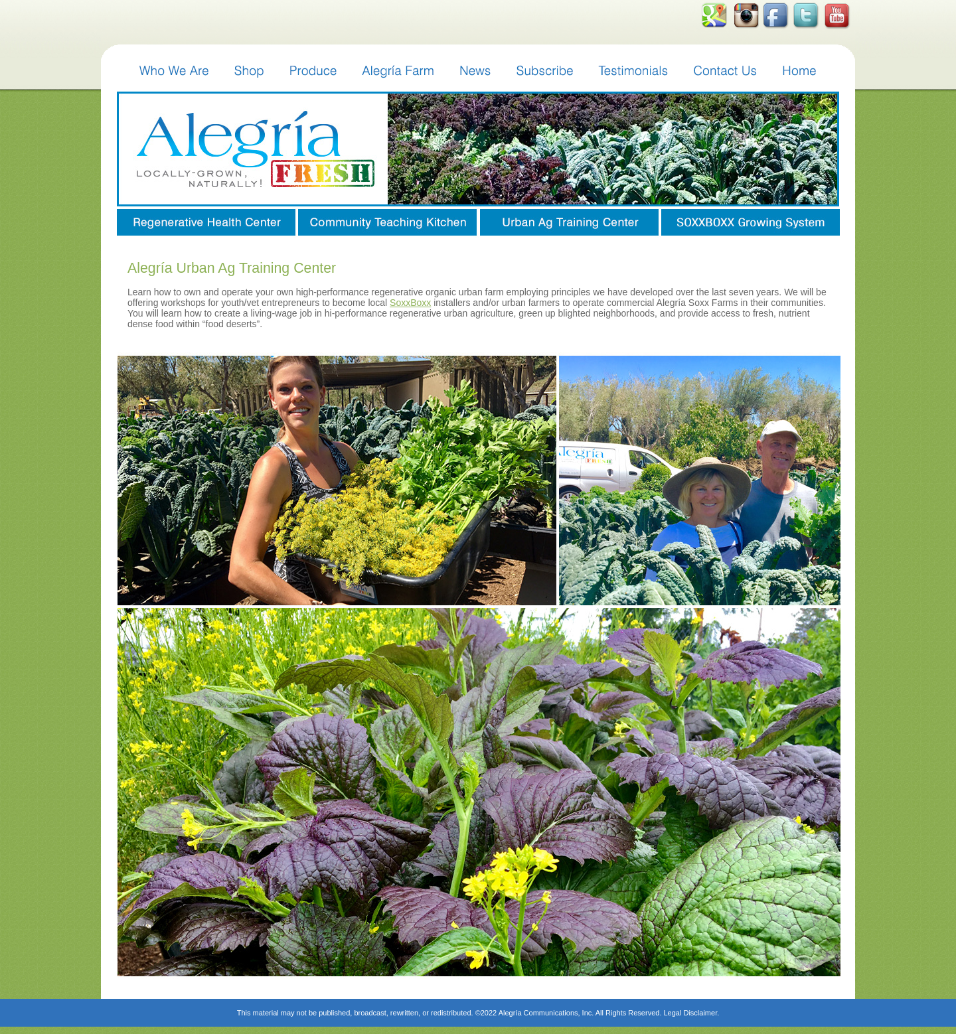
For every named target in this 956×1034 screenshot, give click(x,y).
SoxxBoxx (410, 302)
